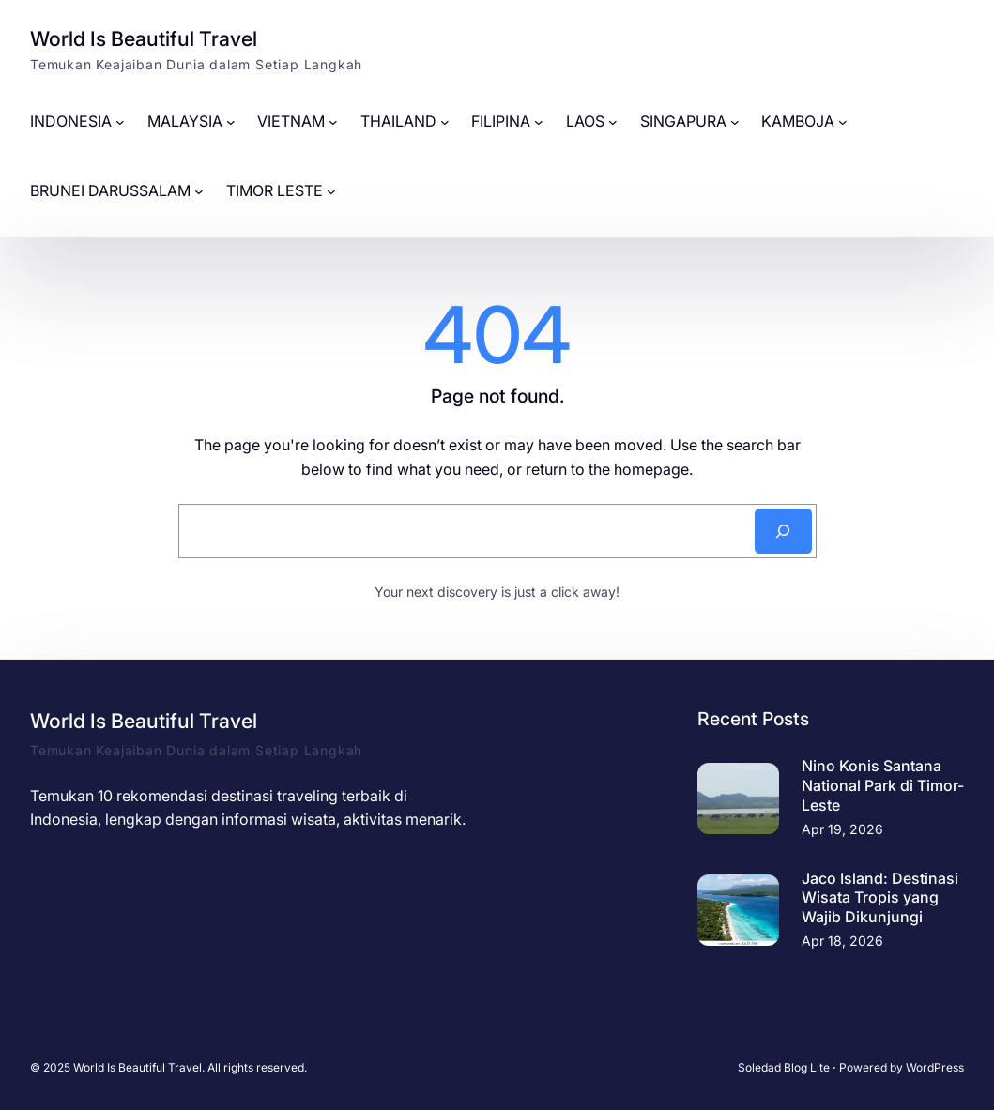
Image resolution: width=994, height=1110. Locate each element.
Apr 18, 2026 (842, 941)
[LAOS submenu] (613, 122)
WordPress (935, 1067)
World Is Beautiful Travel (143, 38)
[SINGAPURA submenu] (735, 122)
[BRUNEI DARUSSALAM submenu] (199, 191)
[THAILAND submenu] (445, 122)
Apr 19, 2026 (842, 829)
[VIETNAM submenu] (333, 122)
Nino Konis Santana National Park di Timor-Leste (883, 785)
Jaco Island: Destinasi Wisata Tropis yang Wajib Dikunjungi (880, 898)
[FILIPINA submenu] (538, 122)
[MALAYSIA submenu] (231, 122)
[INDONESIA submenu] (120, 122)
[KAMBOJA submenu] (843, 122)
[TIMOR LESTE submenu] (331, 191)
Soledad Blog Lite (784, 1067)
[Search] (783, 531)
